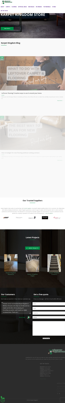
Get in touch (4, 10)
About (2, 6)
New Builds (31, 6)
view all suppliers (49, 213)
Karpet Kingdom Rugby (32, 275)
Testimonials (47, 6)
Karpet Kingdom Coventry (54, 273)
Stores (54, 6)
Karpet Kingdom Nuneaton (11, 273)
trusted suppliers (27, 208)
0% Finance (39, 6)
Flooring (14, 6)
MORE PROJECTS (32, 248)
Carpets (8, 6)
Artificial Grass (22, 6)
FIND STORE (7, 28)
